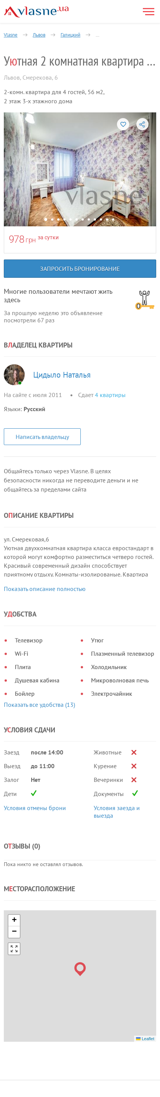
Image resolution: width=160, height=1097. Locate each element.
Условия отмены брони (35, 733)
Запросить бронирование (80, 268)
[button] (80, 894)
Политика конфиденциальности (45, 1046)
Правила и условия (30, 1036)
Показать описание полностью (45, 589)
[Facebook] (135, 1029)
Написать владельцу (42, 436)
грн (31, 240)
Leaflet (145, 963)
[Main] (36, 12)
